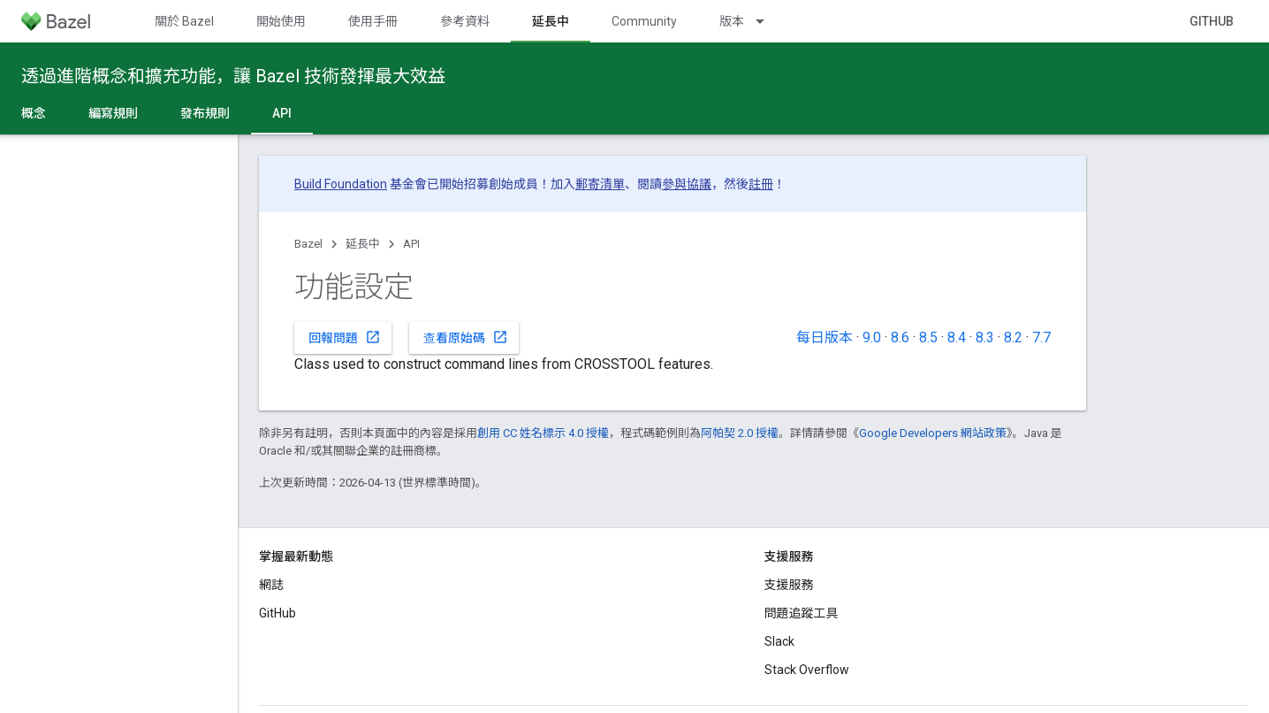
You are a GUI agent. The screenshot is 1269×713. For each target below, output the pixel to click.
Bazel (308, 243)
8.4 (956, 337)
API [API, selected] (282, 113)
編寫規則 (113, 113)
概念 (33, 113)
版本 (731, 21)
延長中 (363, 243)
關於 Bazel (184, 21)
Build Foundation (340, 184)
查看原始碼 (465, 337)
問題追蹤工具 (801, 613)
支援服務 (789, 585)
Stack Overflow (806, 670)
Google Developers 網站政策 (933, 433)
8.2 (1013, 337)
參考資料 (465, 21)
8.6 (900, 337)
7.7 (1041, 337)
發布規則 (205, 113)
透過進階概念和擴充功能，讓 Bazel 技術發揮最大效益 (233, 76)
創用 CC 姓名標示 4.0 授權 (543, 433)
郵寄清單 (600, 184)
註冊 (760, 184)
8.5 (928, 337)
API (411, 243)
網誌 (271, 585)
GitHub (1211, 21)
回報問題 (344, 337)
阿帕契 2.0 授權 (740, 433)
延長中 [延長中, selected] (550, 21)
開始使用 (281, 21)
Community (644, 21)
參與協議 (686, 184)
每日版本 (824, 337)
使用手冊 (373, 21)
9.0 (871, 337)
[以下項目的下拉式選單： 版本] (768, 21)
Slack (779, 641)
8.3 (985, 337)
